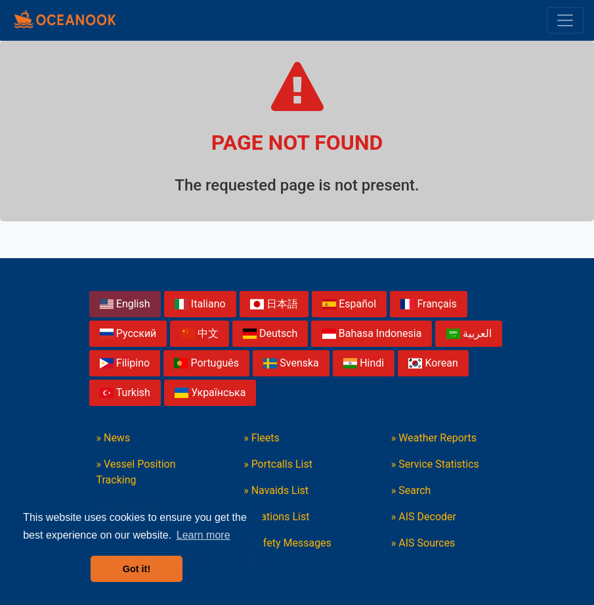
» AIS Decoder (423, 516)
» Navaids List (276, 490)
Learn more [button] (203, 535)
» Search (411, 490)
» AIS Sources (423, 543)
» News (113, 438)
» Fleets (262, 438)
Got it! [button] (136, 569)
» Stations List (276, 516)
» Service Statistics (435, 464)
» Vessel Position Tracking (136, 472)
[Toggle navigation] (565, 20)
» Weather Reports (434, 438)
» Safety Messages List (287, 551)
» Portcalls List (278, 464)
